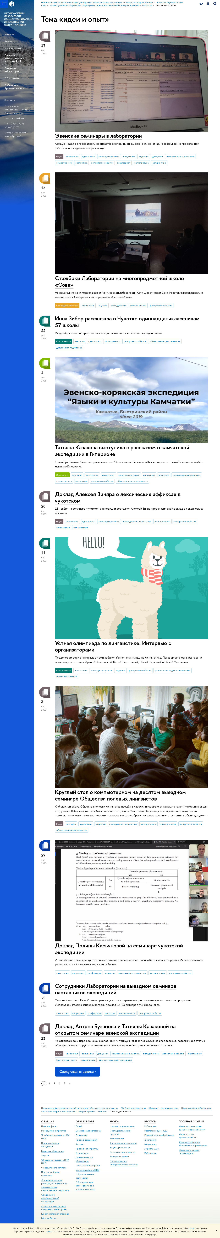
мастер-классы (138, 305)
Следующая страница (77, 1071)
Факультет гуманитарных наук (163, 1108)
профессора (94, 972)
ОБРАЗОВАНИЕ (85, 1121)
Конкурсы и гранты (119, 1156)
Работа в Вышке (48, 1218)
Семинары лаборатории (11, 70)
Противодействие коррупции (50, 1174)
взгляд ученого (64, 162)
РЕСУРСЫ (150, 1121)
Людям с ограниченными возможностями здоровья (54, 1207)
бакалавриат (123, 162)
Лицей (79, 1126)
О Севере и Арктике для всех (14, 87)
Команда (9, 41)
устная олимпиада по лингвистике (172, 670)
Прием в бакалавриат (86, 1139)
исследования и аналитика (180, 156)
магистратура (141, 162)
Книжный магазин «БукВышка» (159, 1135)
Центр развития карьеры (88, 1165)
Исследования (12, 48)
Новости (9, 34)
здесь (191, 1228)
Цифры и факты (49, 1126)
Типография (150, 1139)
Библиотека (150, 1126)
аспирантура (159, 162)
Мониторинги (117, 1138)
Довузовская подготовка (88, 1130)
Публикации (150, 1153)
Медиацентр (150, 1144)
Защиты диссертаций (120, 1147)
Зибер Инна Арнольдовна (16, 111)
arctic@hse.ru (18, 118)
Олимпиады (81, 1135)
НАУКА (114, 1121)
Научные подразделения (122, 1126)
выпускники (129, 156)
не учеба (102, 305)
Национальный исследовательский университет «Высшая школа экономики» (79, 1108)
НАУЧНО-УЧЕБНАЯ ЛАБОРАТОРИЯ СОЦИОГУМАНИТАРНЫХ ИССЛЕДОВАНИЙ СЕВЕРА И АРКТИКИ (18, 19)
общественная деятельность (165, 341)
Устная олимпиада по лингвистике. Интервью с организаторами (113, 646)
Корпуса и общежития (52, 1150)
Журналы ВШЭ (151, 1148)
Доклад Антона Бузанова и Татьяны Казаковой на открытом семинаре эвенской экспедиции (115, 1029)
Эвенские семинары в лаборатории (98, 135)
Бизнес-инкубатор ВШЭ (87, 1169)
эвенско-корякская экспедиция (115, 1059)
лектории (80, 341)
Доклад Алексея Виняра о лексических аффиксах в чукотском (118, 497)
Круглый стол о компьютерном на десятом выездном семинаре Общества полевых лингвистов (120, 795)
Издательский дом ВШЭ (156, 1130)
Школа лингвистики (66, 676)
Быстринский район (66, 1059)
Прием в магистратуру (87, 1148)
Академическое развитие (122, 1152)
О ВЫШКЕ (47, 1121)
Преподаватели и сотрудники (50, 1145)
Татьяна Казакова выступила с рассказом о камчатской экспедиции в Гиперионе (122, 450)
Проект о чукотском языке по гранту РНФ (14, 58)
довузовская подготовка (69, 347)
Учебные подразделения (133, 1108)
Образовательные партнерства (85, 1176)
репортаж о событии (102, 162)
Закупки (45, 1155)
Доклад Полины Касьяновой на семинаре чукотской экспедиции (119, 949)
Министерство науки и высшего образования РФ (192, 1128)
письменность (87, 1059)
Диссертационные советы (123, 1143)
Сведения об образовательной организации (50, 1198)
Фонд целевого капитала (53, 1167)
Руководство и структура (53, 1130)
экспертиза (81, 162)
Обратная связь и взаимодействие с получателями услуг (85, 1186)
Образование (12, 78)
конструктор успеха (108, 156)
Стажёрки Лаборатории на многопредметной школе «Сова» (119, 281)
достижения (72, 156)
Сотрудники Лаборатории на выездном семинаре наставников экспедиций (115, 989)
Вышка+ (79, 1144)
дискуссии (157, 156)
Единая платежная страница (55, 1213)
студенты (143, 156)
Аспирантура (82, 1153)
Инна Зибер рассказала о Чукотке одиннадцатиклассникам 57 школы (127, 322)
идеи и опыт (88, 156)
